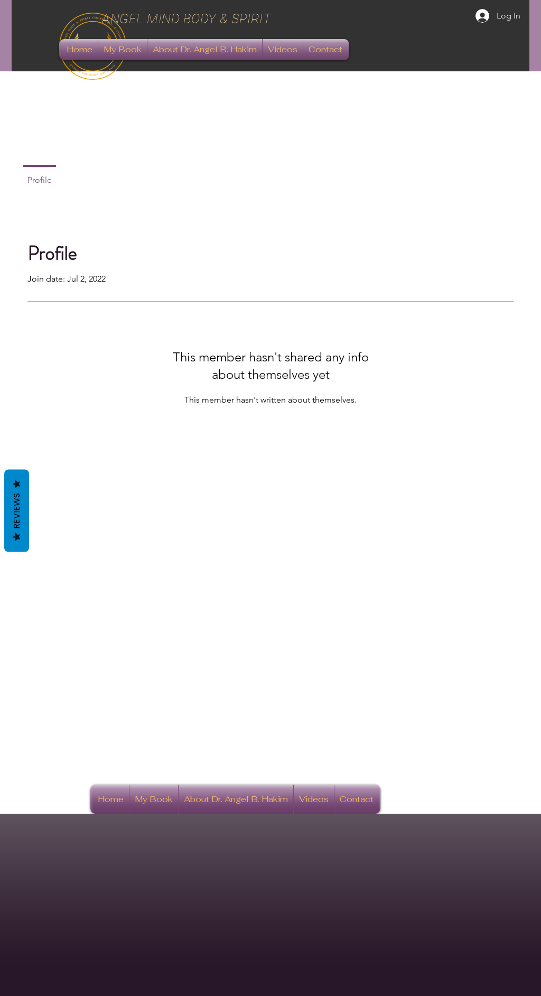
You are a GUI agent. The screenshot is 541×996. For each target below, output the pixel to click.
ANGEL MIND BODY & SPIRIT (188, 18)
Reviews (17, 510)
